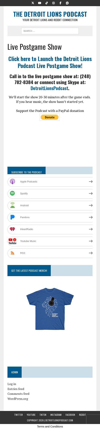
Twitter (18, 414)
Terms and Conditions (50, 426)
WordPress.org (17, 399)
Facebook (70, 414)
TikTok (42, 414)
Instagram (55, 414)
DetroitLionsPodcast (49, 87)
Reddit (82, 414)
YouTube (31, 414)
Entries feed (15, 389)
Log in (11, 384)
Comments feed (18, 394)
